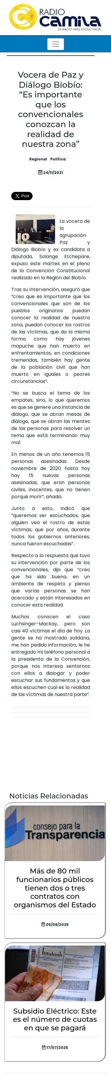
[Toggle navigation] (55, 44)
